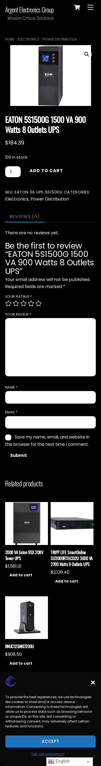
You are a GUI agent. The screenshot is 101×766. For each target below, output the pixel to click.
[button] (93, 682)
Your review (18, 314)
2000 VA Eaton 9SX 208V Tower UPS (24, 555)
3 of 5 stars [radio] (23, 303)
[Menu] (90, 7)
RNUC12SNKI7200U (19, 646)
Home (9, 39)
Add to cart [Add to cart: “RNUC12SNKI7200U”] (20, 663)
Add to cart (46, 171)
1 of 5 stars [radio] (8, 303)
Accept (51, 741)
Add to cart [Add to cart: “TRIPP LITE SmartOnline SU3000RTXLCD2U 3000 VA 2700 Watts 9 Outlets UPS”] (66, 581)
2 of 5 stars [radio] (16, 303)
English (59, 761)
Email (11, 412)
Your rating (18, 296)
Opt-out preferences (48, 754)
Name (11, 387)
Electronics (28, 39)
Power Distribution (60, 39)
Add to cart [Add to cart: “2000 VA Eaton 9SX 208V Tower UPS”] (20, 575)
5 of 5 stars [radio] (38, 303)
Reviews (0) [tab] (24, 216)
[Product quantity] (13, 171)
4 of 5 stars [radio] (31, 303)
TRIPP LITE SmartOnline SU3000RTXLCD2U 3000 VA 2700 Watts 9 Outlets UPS (71, 558)
